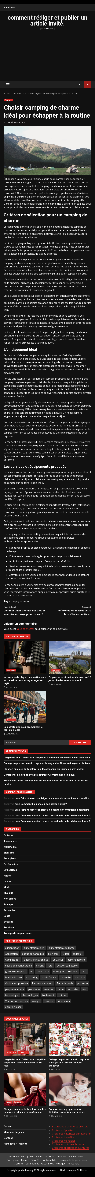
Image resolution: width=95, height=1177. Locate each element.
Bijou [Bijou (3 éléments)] (66, 953)
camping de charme (20, 601)
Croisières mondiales (63, 1140)
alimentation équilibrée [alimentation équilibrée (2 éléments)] (61, 948)
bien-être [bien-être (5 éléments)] (53, 953)
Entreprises (10, 870)
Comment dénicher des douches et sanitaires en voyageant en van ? (26, 610)
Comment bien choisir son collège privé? (44, 804)
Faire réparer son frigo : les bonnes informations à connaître (55, 798)
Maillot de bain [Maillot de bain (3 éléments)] (13, 977)
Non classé (10, 898)
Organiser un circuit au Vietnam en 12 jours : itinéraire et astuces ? (70, 657)
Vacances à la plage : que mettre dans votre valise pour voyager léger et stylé (25, 657)
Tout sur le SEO (87, 84)
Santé (7, 916)
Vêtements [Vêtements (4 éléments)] (64, 1001)
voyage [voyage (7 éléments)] (36, 1001)
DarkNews (66, 1170)
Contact (8, 1138)
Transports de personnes (18, 933)
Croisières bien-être (63, 1137)
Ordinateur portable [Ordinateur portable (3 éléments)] (16, 983)
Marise (7, 122)
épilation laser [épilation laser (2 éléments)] (13, 1007)
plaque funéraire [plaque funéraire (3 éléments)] (14, 989)
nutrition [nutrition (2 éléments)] (80, 977)
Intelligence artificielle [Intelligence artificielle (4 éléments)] (65, 971)
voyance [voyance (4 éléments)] (48, 1001)
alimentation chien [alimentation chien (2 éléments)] (34, 948)
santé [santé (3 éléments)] (60, 989)
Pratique (8, 904)
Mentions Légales (14, 1132)
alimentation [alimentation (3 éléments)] (12, 948)
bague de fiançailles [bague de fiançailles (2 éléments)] (33, 953)
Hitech (7, 875)
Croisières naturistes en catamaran (71, 1133)
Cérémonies (11, 864)
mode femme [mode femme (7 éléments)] (49, 977)
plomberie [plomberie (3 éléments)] (34, 989)
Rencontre (10, 910)
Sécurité (8, 921)
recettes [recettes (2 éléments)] (48, 989)
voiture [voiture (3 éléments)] (62, 995)
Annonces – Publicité (16, 1143)
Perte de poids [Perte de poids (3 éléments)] (65, 983)
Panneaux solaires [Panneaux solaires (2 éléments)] (42, 983)
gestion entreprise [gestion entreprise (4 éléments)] (15, 971)
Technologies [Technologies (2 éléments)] (30, 995)
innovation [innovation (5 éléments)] (43, 971)
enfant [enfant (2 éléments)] (40, 965)
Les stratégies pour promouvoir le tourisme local (25, 707)
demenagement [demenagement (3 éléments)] (76, 959)
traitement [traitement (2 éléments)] (48, 995)
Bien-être (9, 852)
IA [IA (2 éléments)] (31, 971)
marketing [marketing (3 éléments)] (32, 977)
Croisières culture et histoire (68, 1144)
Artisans (8, 835)
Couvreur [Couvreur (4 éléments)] (58, 959)
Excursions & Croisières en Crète (70, 1126)
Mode (7, 887)
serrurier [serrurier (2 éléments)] (73, 989)
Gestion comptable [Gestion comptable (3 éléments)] (67, 965)
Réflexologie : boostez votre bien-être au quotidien (69, 610)
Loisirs (7, 881)
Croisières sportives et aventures (70, 1147)
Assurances (10, 841)
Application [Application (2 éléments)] (11, 953)
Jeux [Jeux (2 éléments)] (84, 971)
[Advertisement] (47, 55)
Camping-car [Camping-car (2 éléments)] (12, 959)
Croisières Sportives (63, 1130)
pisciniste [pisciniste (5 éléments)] (82, 983)
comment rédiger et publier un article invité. (47, 20)
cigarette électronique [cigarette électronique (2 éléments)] (36, 959)
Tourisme (8, 100)
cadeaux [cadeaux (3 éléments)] (77, 953)
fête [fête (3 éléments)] (50, 965)
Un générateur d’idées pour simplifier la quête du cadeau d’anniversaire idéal (47, 757)
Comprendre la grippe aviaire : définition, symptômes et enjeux (39, 774)
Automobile (10, 847)
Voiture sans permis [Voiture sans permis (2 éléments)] (16, 1001)
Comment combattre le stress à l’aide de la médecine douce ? (55, 815)
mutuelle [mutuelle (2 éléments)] (66, 977)
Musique (8, 893)
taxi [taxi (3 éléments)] (84, 989)
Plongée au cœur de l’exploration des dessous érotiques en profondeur (44, 769)
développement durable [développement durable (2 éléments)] (18, 965)
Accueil (8, 1126)
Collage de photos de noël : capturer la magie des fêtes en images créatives (47, 763)
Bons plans (10, 858)
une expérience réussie (64, 230)
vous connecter (25, 628)
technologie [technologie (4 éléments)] (11, 995)
